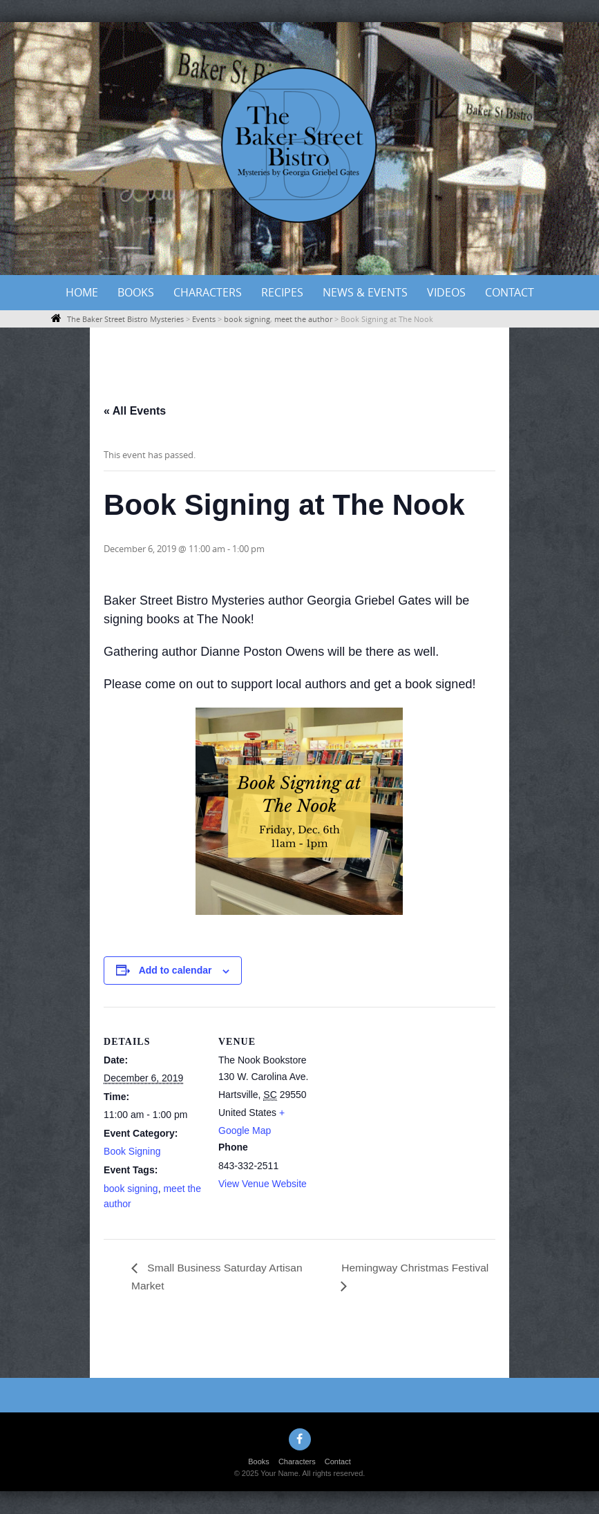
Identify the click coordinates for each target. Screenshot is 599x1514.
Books (135, 292)
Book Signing (132, 1151)
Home (82, 292)
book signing (131, 1188)
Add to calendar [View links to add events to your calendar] (175, 970)
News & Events (365, 292)
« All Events (135, 411)
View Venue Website (262, 1183)
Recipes (282, 292)
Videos (446, 292)
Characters (207, 292)
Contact (509, 292)
